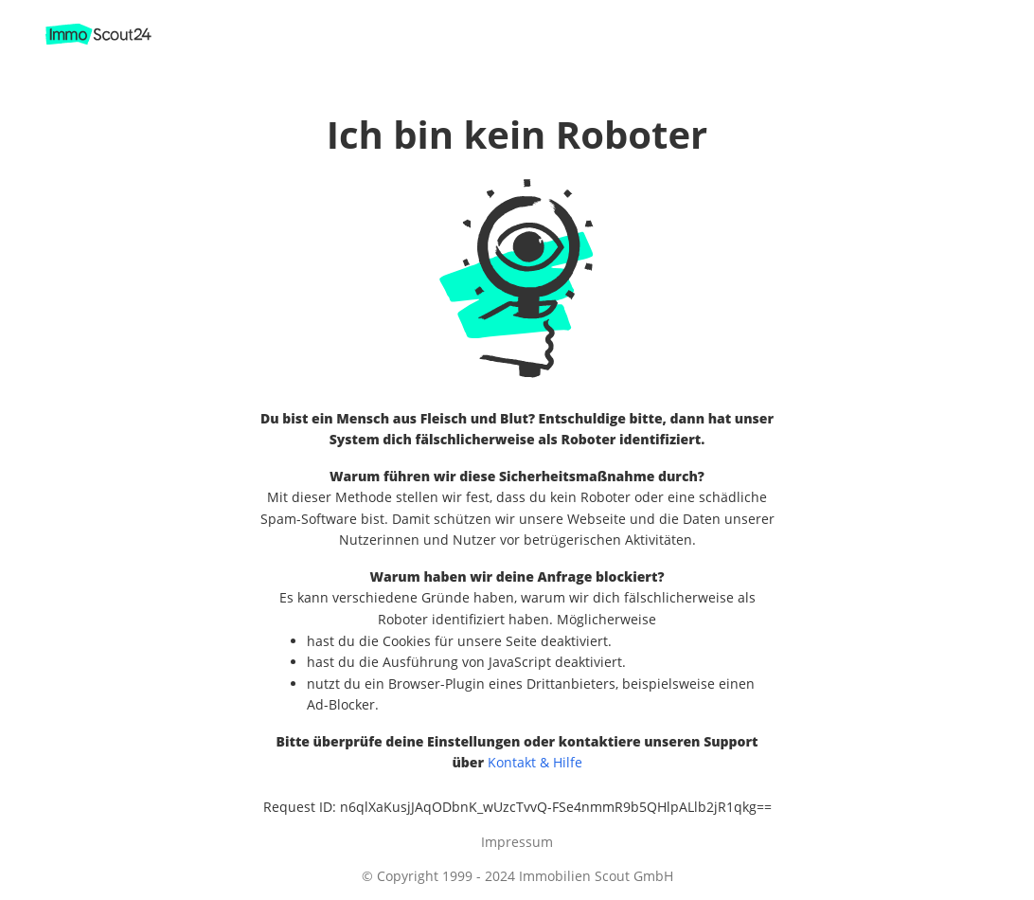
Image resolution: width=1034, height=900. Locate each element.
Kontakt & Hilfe (535, 762)
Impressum (517, 842)
